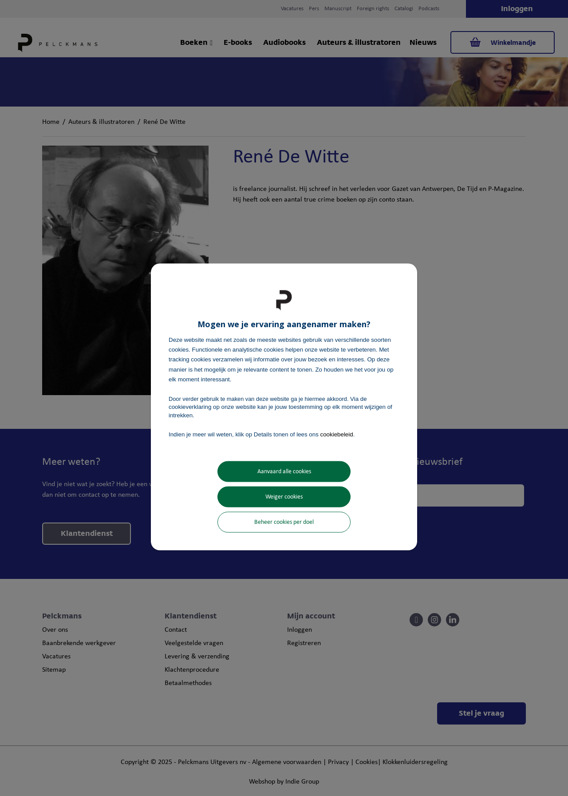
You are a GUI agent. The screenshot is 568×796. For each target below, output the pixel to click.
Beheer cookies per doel (284, 522)
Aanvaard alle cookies (284, 471)
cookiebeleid (336, 434)
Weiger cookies (284, 497)
